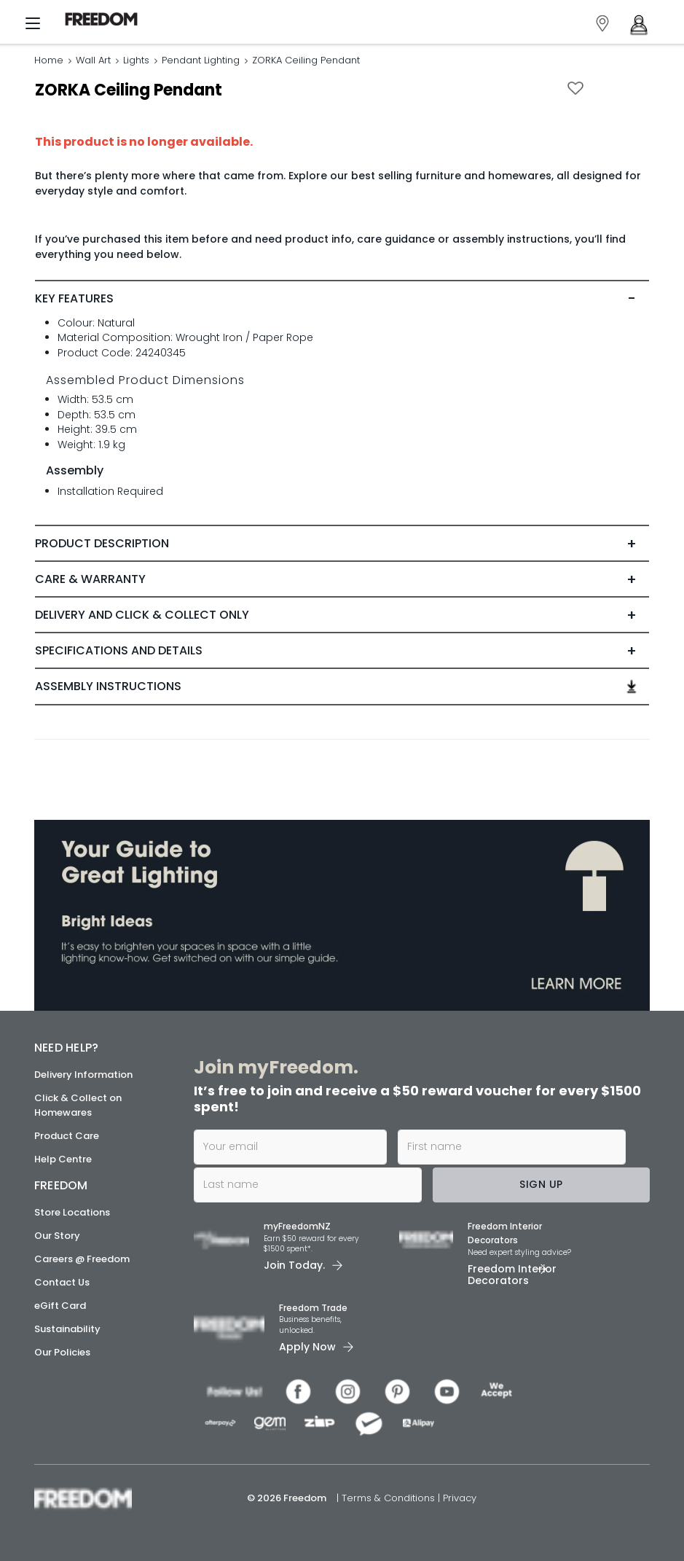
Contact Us (62, 1282)
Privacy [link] (459, 1498)
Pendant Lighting (201, 60)
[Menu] (33, 26)
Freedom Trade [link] (313, 1308)
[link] (105, 19)
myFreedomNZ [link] (297, 1226)
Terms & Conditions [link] (390, 1498)
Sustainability (67, 1329)
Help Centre (63, 1159)
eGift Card (60, 1305)
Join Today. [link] (294, 1265)
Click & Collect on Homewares (78, 1105)
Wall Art (93, 60)
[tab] (342, 298)
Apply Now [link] (307, 1346)
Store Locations (72, 1212)
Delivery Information (83, 1074)
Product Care (66, 1136)
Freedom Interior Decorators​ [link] (505, 1233)
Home (48, 60)
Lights (136, 60)
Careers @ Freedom (82, 1259)
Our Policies (62, 1352)
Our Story (57, 1236)
